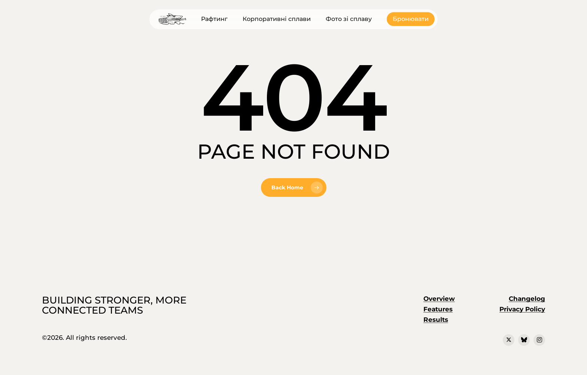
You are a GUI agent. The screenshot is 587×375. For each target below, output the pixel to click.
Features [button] (438, 309)
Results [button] (435, 319)
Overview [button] (439, 298)
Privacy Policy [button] (522, 309)
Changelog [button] (527, 298)
